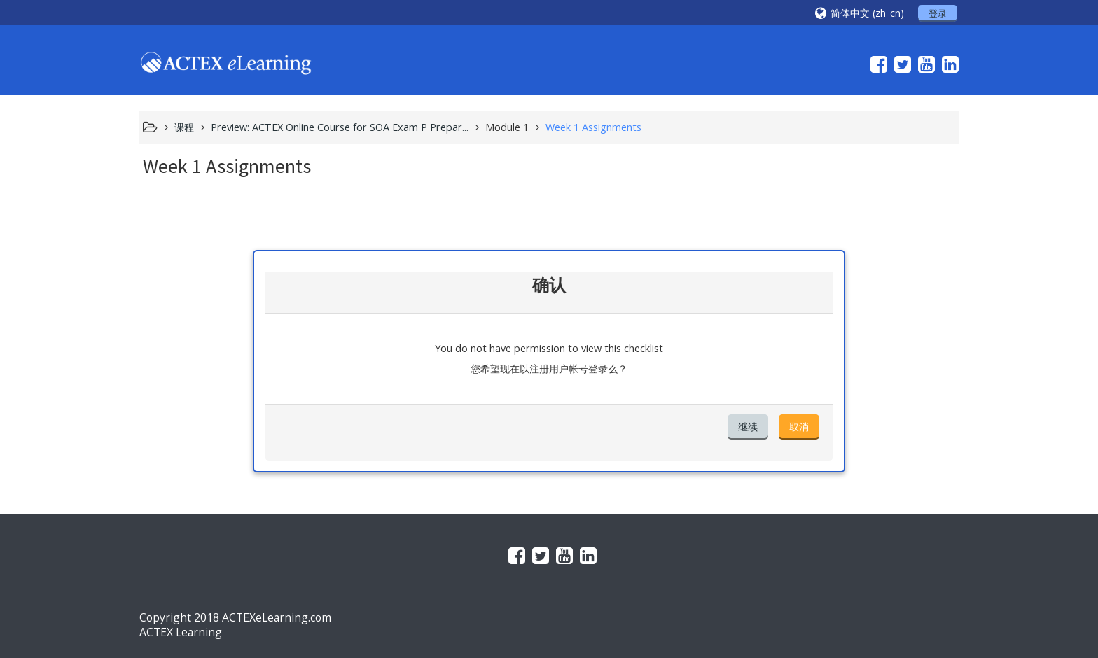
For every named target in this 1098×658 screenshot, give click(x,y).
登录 (938, 13)
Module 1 (507, 127)
